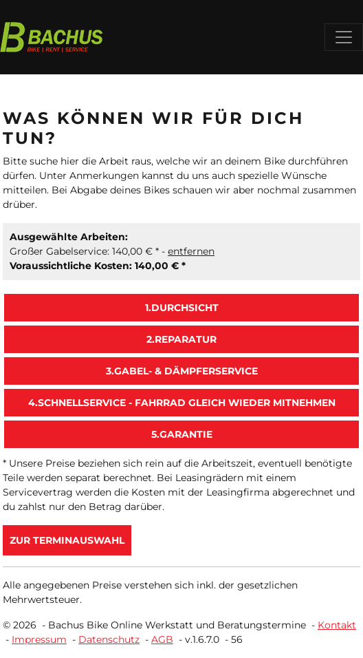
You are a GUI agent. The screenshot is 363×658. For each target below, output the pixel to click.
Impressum (39, 639)
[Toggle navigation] (343, 37)
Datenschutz (109, 639)
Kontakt (337, 625)
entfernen (191, 251)
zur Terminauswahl (67, 540)
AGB (162, 639)
